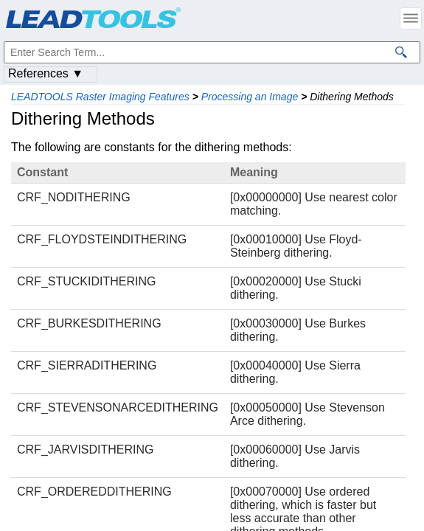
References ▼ (45, 73)
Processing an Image (250, 97)
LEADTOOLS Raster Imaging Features (100, 97)
